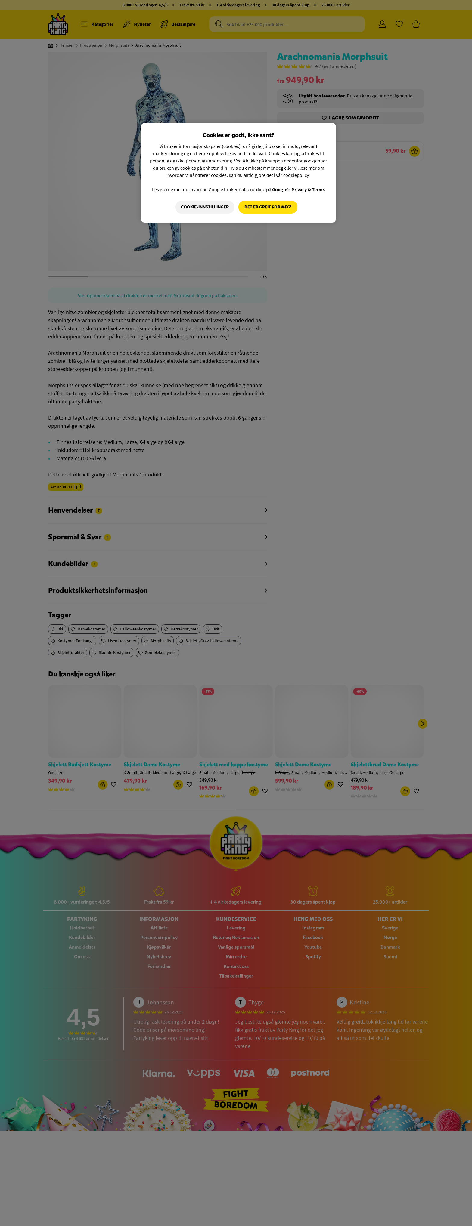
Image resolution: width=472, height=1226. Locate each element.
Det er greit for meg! (267, 207)
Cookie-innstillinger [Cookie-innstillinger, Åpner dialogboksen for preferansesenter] (205, 207)
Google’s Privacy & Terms (298, 189)
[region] (238, 173)
